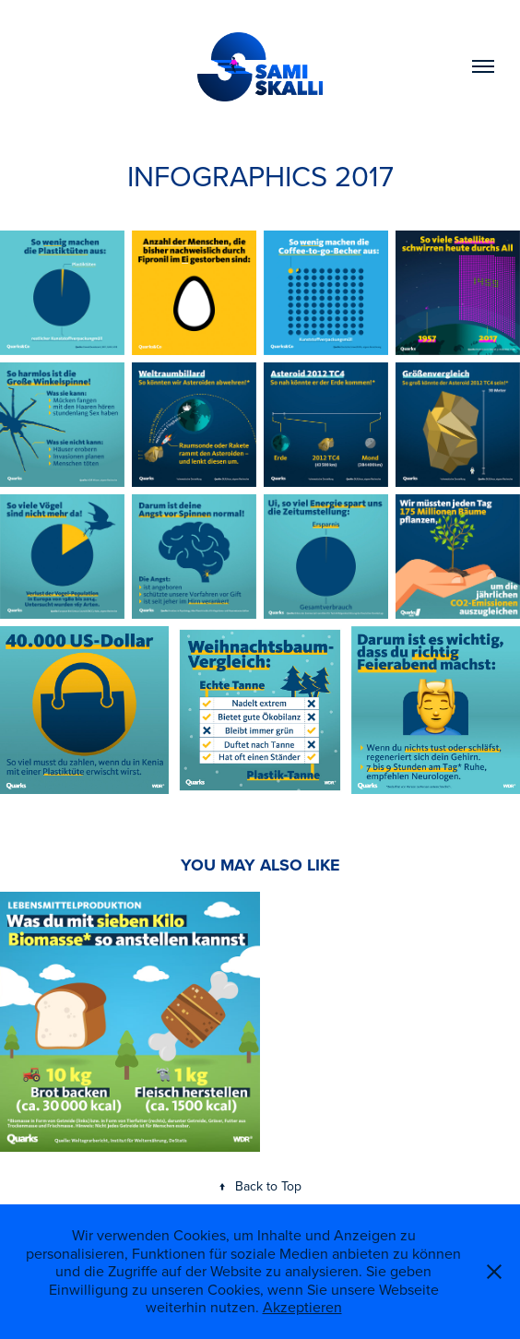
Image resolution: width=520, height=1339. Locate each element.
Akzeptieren (302, 1307)
